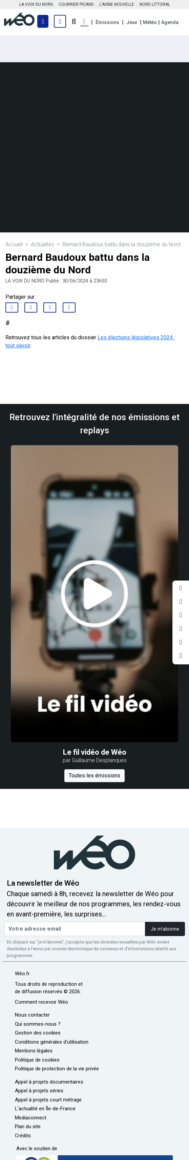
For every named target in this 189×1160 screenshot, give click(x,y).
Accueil (14, 244)
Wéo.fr (22, 974)
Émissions (107, 22)
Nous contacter (32, 1015)
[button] (84, 23)
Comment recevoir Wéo (41, 1002)
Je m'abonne (165, 929)
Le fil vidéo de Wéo (94, 752)
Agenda (169, 22)
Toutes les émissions (94, 775)
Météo (150, 22)
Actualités (42, 244)
